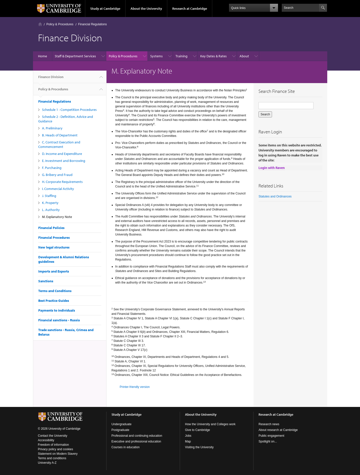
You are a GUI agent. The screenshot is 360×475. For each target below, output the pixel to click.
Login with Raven (271, 167)
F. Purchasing (52, 167)
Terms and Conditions (55, 291)
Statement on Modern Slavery (58, 453)
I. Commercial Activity (58, 188)
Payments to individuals (56, 310)
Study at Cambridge (105, 8)
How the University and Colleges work (210, 424)
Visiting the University (199, 447)
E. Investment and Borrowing (63, 160)
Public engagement (271, 435)
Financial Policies (51, 227)
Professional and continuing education (137, 435)
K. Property (50, 202)
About (244, 56)
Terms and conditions (52, 458)
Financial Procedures (54, 237)
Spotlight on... (267, 441)
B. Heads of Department (60, 135)
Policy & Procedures (60, 24)
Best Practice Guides (53, 300)
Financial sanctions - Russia (59, 320)
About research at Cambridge (278, 430)
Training (182, 56)
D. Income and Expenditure (62, 153)
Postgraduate (120, 430)
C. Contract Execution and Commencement (59, 144)
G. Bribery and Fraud (57, 174)
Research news (268, 424)
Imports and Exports (53, 271)
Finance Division (51, 79)
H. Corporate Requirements (62, 181)
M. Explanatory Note (57, 216)
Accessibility (46, 440)
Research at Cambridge (189, 8)
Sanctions (45, 281)
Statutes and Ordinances (275, 196)
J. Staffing (49, 195)
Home (40, 24)
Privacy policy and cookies (55, 449)
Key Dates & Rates (213, 56)
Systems (156, 56)
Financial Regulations (92, 24)
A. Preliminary (52, 128)
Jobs (188, 435)
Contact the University (52, 435)
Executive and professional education (136, 441)
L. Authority (51, 209)
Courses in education (126, 447)
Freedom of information (53, 444)
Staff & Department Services (75, 56)
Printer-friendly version (135, 387)
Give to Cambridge (197, 430)
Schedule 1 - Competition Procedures (69, 109)
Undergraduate (122, 424)
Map (188, 441)
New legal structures (54, 247)
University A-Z (47, 462)
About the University (146, 8)
